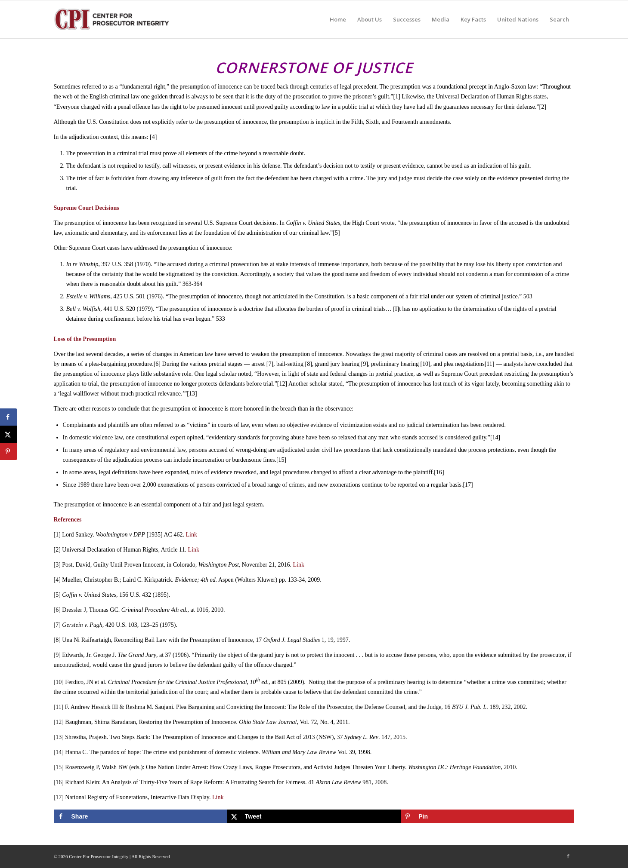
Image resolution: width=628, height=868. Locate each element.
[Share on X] (314, 816)
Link (191, 534)
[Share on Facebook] (140, 816)
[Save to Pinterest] (487, 816)
